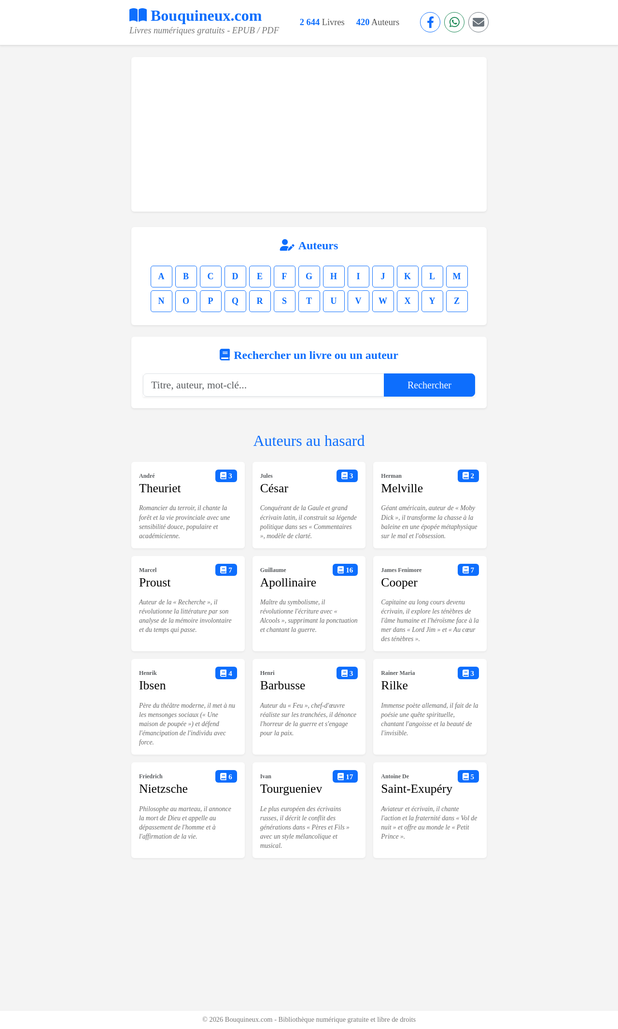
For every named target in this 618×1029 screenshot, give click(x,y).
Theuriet (160, 488)
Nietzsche (163, 789)
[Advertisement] (309, 134)
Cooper (399, 582)
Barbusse (283, 685)
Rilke (394, 685)
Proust (154, 582)
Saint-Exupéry (416, 789)
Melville (402, 488)
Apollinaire (288, 582)
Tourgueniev (291, 789)
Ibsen (152, 685)
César (274, 488)
